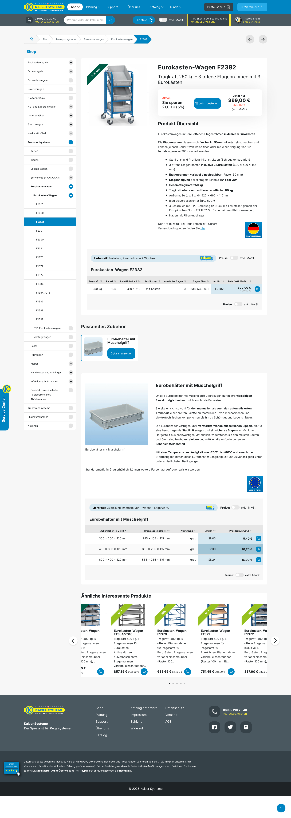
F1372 (39, 275)
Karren (34, 150)
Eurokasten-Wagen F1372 (259, 632)
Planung (102, 715)
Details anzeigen (121, 353)
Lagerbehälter (36, 115)
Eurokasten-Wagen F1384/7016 (128, 632)
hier (202, 228)
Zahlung (136, 721)
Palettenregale (36, 89)
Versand (171, 715)
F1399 (40, 319)
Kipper (34, 363)
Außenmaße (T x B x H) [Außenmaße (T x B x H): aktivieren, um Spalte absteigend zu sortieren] (112, 530)
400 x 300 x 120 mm (113, 549)
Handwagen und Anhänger (46, 372)
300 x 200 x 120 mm (113, 538)
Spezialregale (35, 124)
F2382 (40, 221)
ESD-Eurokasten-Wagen (47, 328)
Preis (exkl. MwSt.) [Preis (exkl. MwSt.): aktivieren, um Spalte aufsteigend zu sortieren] (237, 281)
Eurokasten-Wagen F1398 (85, 632)
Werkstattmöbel (37, 133)
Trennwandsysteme (39, 407)
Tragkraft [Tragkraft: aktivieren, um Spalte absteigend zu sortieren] (94, 281)
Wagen (34, 159)
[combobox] (89, 20)
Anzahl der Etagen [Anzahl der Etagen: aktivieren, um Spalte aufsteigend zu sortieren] (173, 281)
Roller (34, 345)
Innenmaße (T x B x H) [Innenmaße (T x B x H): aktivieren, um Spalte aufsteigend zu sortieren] (155, 530)
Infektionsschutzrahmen (44, 381)
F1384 (40, 283)
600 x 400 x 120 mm (113, 559)
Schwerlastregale (38, 80)
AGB (168, 721)
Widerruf (137, 728)
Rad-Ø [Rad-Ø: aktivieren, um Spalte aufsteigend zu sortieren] (109, 281)
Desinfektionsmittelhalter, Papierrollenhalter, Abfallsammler (45, 395)
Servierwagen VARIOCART (46, 177)
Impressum (139, 715)
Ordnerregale (35, 71)
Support (102, 721)
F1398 (40, 310)
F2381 (39, 204)
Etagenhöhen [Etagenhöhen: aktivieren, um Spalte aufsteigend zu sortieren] (199, 281)
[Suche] (110, 20)
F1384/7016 (43, 292)
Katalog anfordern (144, 708)
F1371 (39, 266)
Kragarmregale (36, 97)
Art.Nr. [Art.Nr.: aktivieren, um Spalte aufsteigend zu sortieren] (216, 281)
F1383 (40, 301)
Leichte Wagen (39, 168)
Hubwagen (37, 354)
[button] (169, 683)
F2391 (39, 230)
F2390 (40, 239)
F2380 (40, 212)
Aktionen (33, 425)
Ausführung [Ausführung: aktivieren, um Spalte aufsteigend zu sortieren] (151, 281)
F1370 (39, 257)
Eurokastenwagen (94, 39)
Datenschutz (174, 708)
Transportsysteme (66, 39)
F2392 (40, 248)
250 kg (97, 289)
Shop (45, 39)
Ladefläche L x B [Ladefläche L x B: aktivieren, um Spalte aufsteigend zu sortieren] (128, 281)
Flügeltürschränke (38, 416)
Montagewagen (42, 336)
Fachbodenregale (38, 62)
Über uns (102, 728)
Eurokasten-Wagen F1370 (172, 632)
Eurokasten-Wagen (122, 39)
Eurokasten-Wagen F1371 (215, 632)
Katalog (101, 735)
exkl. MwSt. (176, 20)
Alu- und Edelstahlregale (42, 106)
